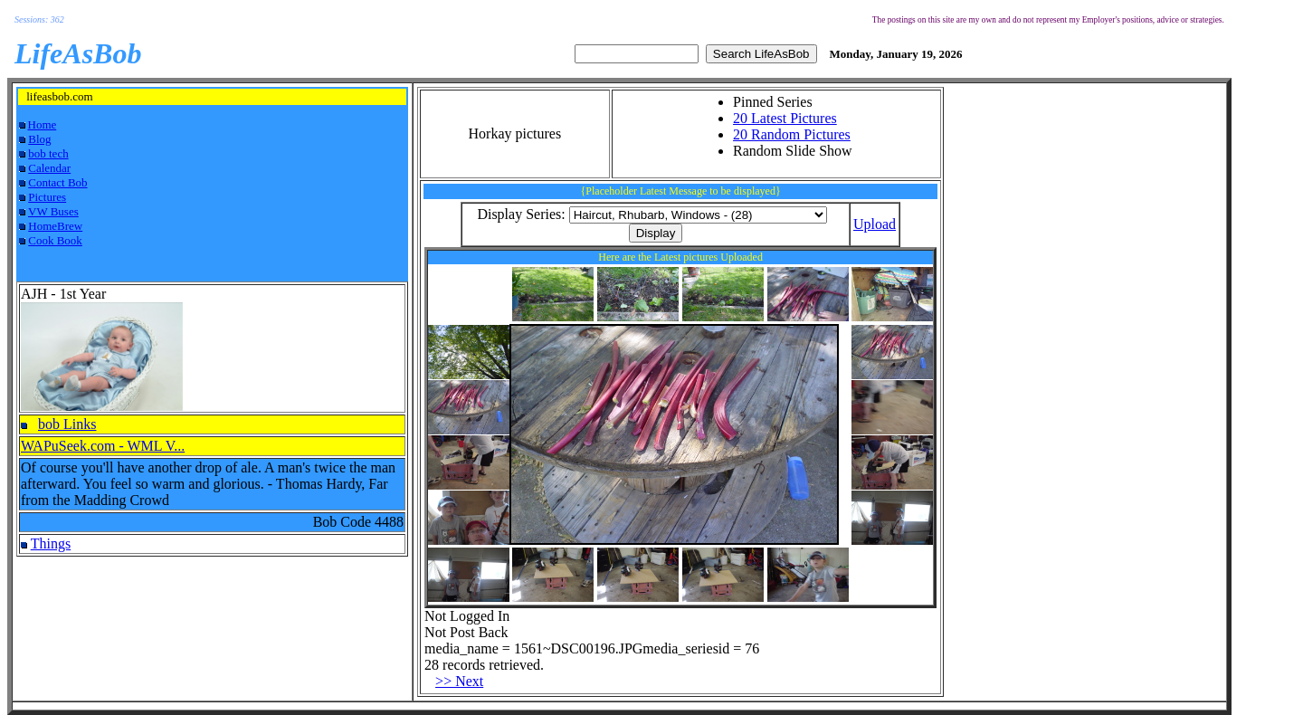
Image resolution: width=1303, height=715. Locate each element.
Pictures (47, 197)
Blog (39, 139)
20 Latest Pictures (785, 118)
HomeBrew (55, 226)
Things (51, 543)
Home (42, 124)
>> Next (459, 681)
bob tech (48, 153)
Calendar (49, 168)
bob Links (67, 424)
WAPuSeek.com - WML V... (103, 445)
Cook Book (55, 240)
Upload (874, 224)
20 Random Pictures (792, 134)
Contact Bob (57, 182)
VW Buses (53, 211)
